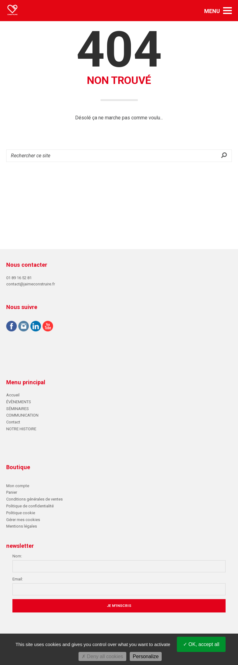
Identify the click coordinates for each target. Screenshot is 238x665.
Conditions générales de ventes (34, 499)
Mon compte (17, 485)
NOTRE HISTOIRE (21, 429)
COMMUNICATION (22, 415)
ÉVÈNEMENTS (18, 401)
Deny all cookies (102, 656)
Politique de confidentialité (30, 506)
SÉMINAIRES (17, 408)
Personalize (146, 656)
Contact (13, 422)
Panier (11, 492)
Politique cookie (20, 512)
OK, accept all (201, 644)
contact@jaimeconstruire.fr (30, 284)
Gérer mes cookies (23, 519)
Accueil (13, 395)
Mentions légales (21, 526)
